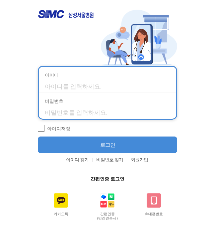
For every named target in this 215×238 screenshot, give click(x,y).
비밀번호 (54, 101)
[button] (107, 145)
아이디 (52, 75)
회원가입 (139, 159)
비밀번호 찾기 (109, 159)
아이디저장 (58, 128)
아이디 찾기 (77, 159)
